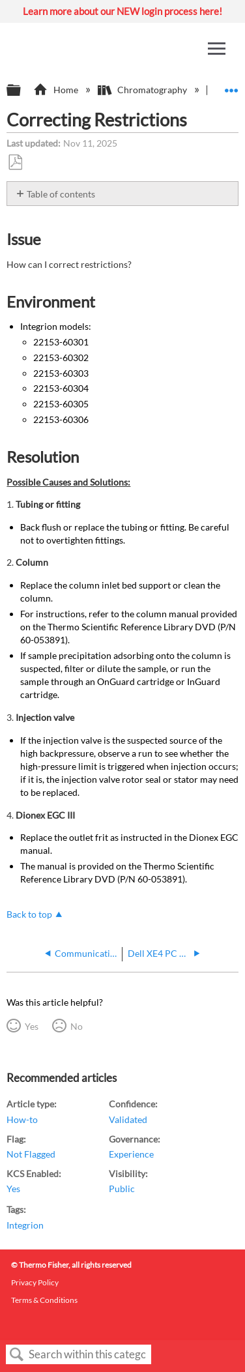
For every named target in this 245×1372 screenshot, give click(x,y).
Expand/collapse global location (231, 86)
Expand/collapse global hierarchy (22, 90)
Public (122, 1188)
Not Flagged (31, 1154)
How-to (22, 1119)
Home (56, 89)
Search (17, 1355)
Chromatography (143, 89)
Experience (131, 1154)
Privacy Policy (35, 1282)
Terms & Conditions (44, 1300)
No (76, 1026)
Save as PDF (15, 162)
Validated (128, 1119)
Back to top (29, 914)
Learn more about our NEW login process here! (122, 11)
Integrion (25, 1225)
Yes (31, 1026)
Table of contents (61, 193)
